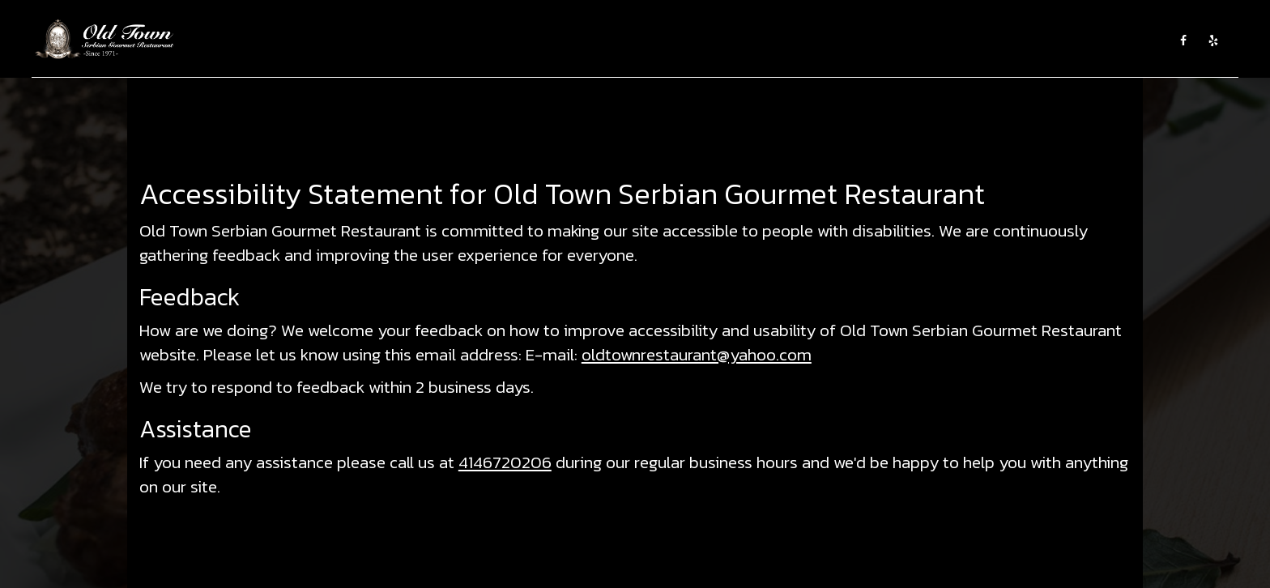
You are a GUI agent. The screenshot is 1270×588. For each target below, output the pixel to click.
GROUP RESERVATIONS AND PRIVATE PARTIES (1046, 40)
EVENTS (706, 40)
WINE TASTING (770, 40)
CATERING (651, 40)
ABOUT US (552, 40)
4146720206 (505, 462)
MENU (602, 40)
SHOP (907, 40)
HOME (502, 40)
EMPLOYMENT (849, 40)
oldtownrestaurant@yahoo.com (697, 354)
